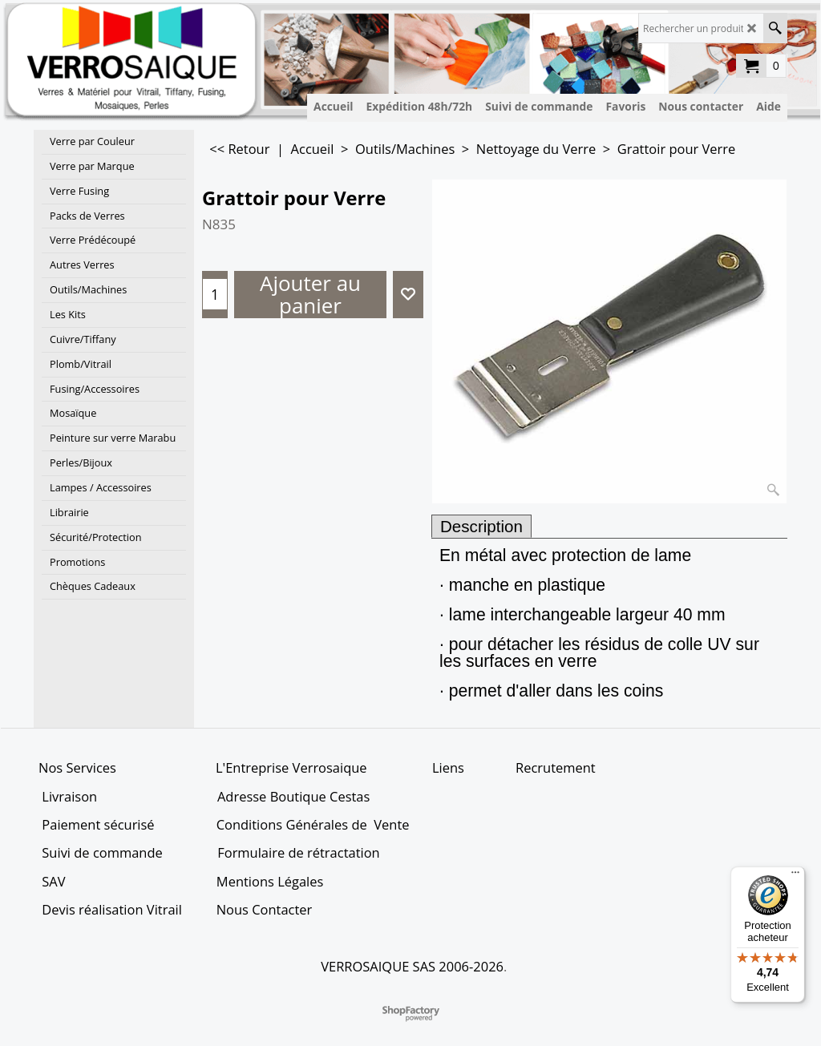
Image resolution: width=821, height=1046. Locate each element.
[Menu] (795, 876)
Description (481, 526)
